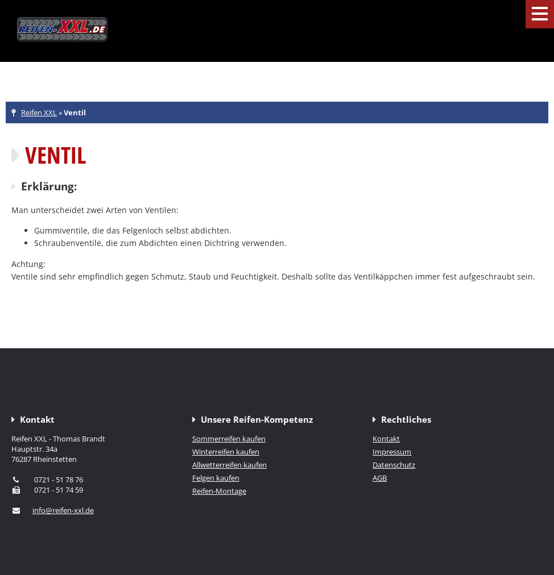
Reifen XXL (39, 112)
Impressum (392, 452)
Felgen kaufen (215, 478)
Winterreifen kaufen (225, 452)
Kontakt (386, 439)
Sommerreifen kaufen (229, 439)
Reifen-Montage (219, 491)
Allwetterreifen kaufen (229, 465)
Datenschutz (394, 465)
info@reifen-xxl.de (63, 510)
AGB (380, 478)
